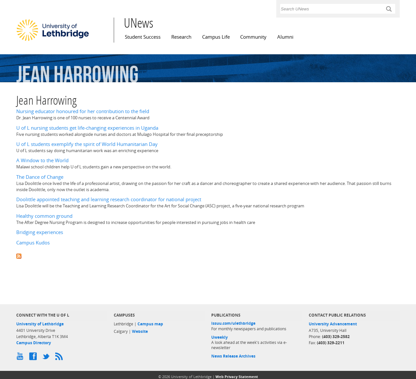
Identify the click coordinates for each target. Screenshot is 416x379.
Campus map (150, 323)
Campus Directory (33, 342)
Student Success (143, 36)
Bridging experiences (39, 232)
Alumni (285, 36)
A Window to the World (42, 160)
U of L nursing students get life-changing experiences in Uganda (87, 127)
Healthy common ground (44, 216)
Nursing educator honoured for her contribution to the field (82, 111)
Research (181, 36)
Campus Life (216, 36)
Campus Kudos (33, 242)
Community (253, 36)
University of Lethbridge (40, 323)
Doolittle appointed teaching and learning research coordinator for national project (108, 199)
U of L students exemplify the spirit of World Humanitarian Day (87, 144)
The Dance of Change (39, 177)
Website (140, 331)
